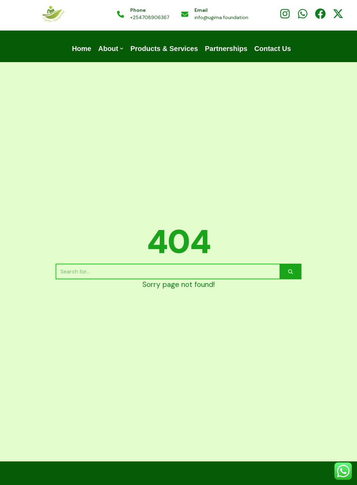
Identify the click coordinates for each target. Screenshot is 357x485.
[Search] (168, 271)
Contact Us (272, 48)
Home (81, 48)
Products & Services (164, 48)
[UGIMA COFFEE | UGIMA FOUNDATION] (53, 14)
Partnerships (226, 48)
